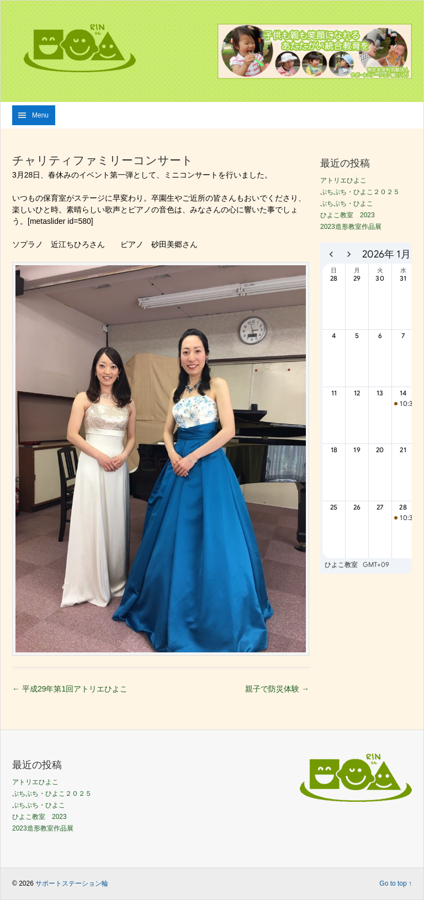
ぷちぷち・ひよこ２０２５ (360, 192)
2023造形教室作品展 (350, 227)
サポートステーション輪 (71, 883)
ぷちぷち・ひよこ (346, 203)
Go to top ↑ (395, 883)
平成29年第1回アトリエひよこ (70, 688)
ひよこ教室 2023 (347, 215)
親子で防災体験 (277, 688)
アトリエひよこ (343, 180)
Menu (40, 115)
